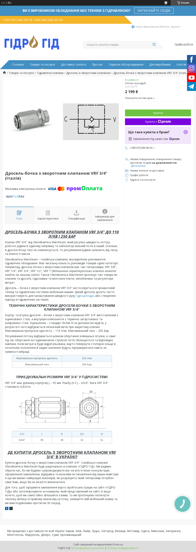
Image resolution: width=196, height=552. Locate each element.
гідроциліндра (85, 296)
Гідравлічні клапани (50, 73)
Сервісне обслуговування (126, 64)
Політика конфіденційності (123, 548)
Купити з (158, 122)
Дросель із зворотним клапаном (88, 73)
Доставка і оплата (73, 64)
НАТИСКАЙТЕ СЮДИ (153, 10)
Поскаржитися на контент (88, 548)
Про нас (97, 64)
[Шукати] (154, 44)
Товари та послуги (42, 64)
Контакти (183, 64)
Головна (18, 64)
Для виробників (160, 64)
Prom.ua (118, 544)
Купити (158, 113)
